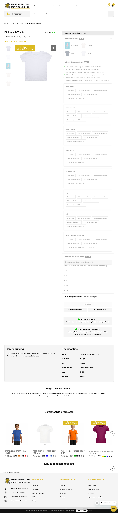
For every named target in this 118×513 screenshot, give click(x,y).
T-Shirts (15, 23)
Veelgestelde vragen (38, 493)
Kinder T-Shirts (24, 23)
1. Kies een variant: (74, 39)
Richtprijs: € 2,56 (39, 456)
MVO (33, 497)
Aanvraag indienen (82, 6)
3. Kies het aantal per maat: (77, 256)
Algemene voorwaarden (95, 497)
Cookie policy (92, 485)
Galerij (34, 501)
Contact (62, 485)
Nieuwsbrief (35, 489)
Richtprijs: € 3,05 (11, 456)
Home (36, 6)
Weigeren (89, 510)
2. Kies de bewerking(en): (76, 62)
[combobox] (70, 14)
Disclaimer (91, 493)
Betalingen (63, 493)
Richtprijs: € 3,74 (67, 456)
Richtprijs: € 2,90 (95, 456)
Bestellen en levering (66, 489)
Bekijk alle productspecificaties (15, 41)
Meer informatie (70, 510)
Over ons (35, 485)
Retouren (62, 497)
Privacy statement (93, 489)
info (82, 38)
